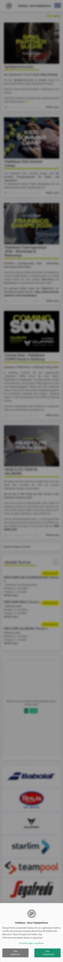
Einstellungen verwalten (31, 943)
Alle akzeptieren (48, 953)
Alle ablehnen (15, 953)
